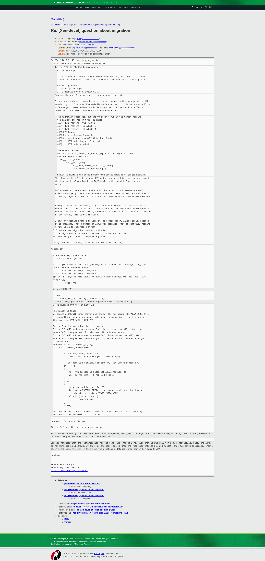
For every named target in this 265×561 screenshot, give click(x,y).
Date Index (101, 25)
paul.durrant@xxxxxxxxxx (85, 48)
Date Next (66, 25)
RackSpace (99, 553)
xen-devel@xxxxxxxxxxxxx (122, 48)
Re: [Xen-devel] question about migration (84, 489)
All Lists (59, 19)
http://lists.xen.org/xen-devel (69, 470)
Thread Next (89, 25)
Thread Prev (77, 25)
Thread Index (113, 25)
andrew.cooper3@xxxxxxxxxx (92, 41)
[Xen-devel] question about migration (82, 483)
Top (53, 19)
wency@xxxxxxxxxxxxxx (88, 38)
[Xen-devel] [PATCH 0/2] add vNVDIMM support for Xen (96, 507)
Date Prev (55, 25)
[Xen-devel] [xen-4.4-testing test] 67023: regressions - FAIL (100, 513)
